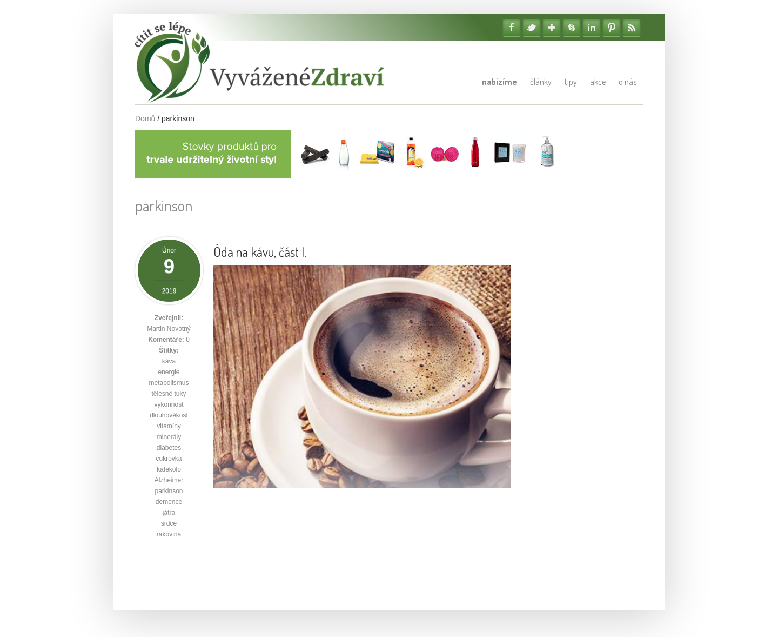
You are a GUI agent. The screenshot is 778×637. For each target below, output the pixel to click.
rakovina (169, 534)
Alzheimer (169, 480)
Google (551, 27)
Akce (598, 81)
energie (168, 372)
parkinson (169, 491)
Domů (145, 118)
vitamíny (169, 426)
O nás (627, 81)
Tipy (571, 81)
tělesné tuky (168, 393)
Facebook (511, 27)
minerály (169, 437)
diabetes (169, 448)
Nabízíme (499, 81)
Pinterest (611, 27)
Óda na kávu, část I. (259, 251)
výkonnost (168, 404)
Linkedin (591, 27)
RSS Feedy (631, 27)
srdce (169, 523)
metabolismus (169, 383)
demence (169, 502)
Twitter (531, 27)
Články (541, 81)
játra (169, 512)
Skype (571, 27)
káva (169, 361)
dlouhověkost (169, 415)
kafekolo (169, 469)
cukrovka (169, 458)
